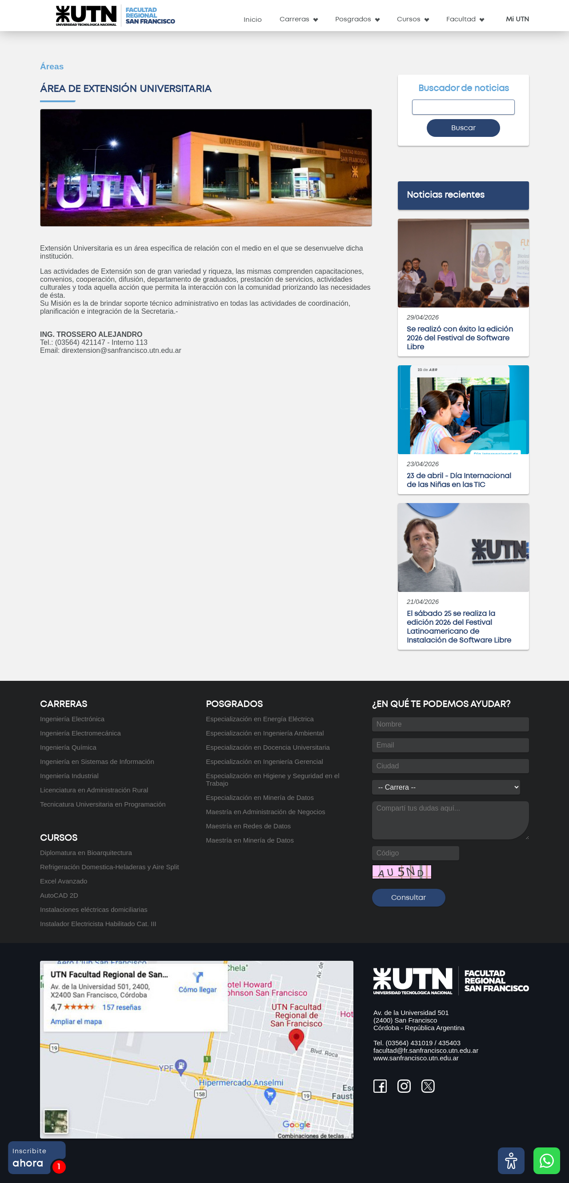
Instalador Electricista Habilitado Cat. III (98, 923)
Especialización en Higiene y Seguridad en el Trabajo (272, 779)
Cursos (409, 19)
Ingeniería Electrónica (72, 719)
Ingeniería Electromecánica (80, 733)
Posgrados (353, 19)
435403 (449, 1043)
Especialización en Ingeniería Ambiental (265, 733)
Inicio (253, 20)
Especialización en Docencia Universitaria (267, 747)
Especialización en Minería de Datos (260, 797)
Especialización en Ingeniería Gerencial (264, 761)
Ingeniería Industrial (69, 775)
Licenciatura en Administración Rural (94, 790)
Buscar (463, 128)
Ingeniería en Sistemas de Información (97, 761)
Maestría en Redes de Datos (248, 826)
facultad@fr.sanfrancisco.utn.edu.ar (425, 1050)
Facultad (461, 19)
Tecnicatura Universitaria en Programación (103, 804)
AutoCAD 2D (59, 895)
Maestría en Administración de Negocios (265, 811)
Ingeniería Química (68, 747)
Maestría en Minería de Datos (250, 840)
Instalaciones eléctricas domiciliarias (94, 909)
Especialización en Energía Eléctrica (260, 719)
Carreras (294, 19)
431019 (421, 1043)
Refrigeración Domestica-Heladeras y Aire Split (109, 867)
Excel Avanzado (63, 881)
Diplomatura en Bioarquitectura (86, 852)
